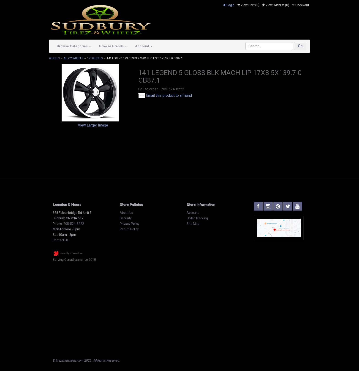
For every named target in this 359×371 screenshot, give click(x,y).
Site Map (193, 224)
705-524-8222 (73, 224)
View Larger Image (93, 125)
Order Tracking (197, 218)
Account (143, 46)
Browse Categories (74, 46)
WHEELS (54, 58)
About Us (126, 213)
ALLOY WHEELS (73, 58)
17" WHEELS (95, 58)
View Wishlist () (275, 5)
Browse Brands (113, 46)
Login (228, 5)
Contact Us (60, 240)
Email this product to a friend (169, 95)
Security (126, 218)
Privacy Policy (129, 224)
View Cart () (248, 5)
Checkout (300, 5)
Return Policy (129, 229)
